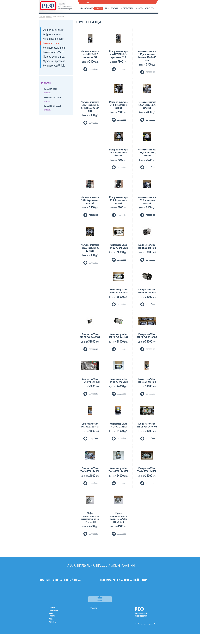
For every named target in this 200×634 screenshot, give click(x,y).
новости (52, 616)
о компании (53, 610)
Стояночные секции (53, 30)
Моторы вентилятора (54, 56)
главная (52, 607)
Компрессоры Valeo (53, 52)
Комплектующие (52, 43)
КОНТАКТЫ (149, 8)
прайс (51, 619)
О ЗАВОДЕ (88, 8)
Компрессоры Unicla (54, 65)
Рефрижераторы (52, 34)
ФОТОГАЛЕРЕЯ (127, 8)
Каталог (49, 17)
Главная (42, 17)
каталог (52, 613)
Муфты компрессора (54, 61)
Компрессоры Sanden (54, 48)
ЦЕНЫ (106, 8)
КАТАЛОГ (98, 8)
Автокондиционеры (53, 39)
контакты (52, 622)
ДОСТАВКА (115, 8)
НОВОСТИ (139, 8)
